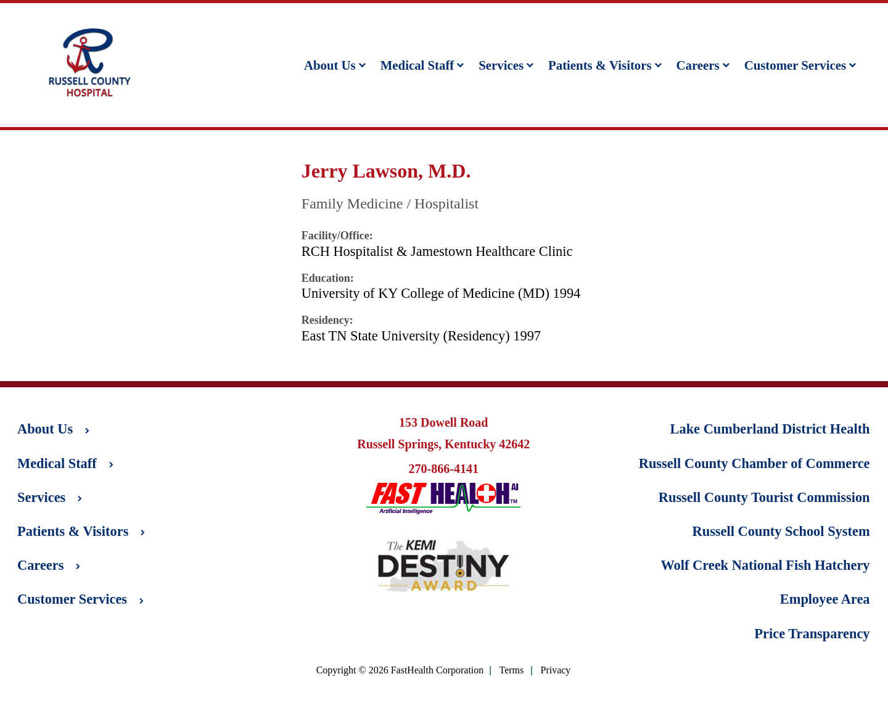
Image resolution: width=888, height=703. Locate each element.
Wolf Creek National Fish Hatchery (765, 565)
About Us (335, 65)
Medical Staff (422, 65)
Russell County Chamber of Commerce (754, 463)
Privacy (555, 670)
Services (506, 65)
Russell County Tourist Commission (764, 497)
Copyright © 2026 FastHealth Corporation (400, 670)
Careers (703, 65)
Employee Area (825, 599)
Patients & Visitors (605, 65)
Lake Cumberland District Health (770, 429)
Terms (512, 670)
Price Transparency (812, 633)
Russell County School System (781, 531)
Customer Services (800, 65)
